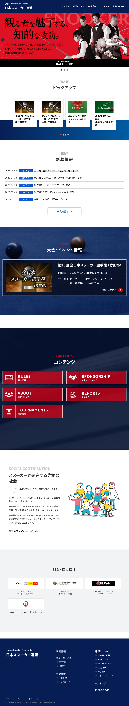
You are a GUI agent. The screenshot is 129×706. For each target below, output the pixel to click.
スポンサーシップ (105, 675)
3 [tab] (67, 70)
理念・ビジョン (104, 663)
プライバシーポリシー (15, 699)
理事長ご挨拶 (104, 655)
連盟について (79, 6)
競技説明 (66, 6)
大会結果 (63, 677)
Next (126, 40)
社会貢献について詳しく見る (23, 530)
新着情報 (92, 6)
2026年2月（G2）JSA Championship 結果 (104, 120)
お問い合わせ (119, 6)
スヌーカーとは (64, 657)
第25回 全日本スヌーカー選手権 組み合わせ (24, 118)
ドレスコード (64, 681)
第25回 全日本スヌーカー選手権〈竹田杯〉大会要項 (51, 118)
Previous (3, 40)
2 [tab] (64, 70)
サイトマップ (33, 699)
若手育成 (102, 671)
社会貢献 (102, 667)
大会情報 (61, 673)
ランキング (104, 6)
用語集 (62, 665)
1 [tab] (61, 70)
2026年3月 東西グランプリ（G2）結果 (77, 118)
